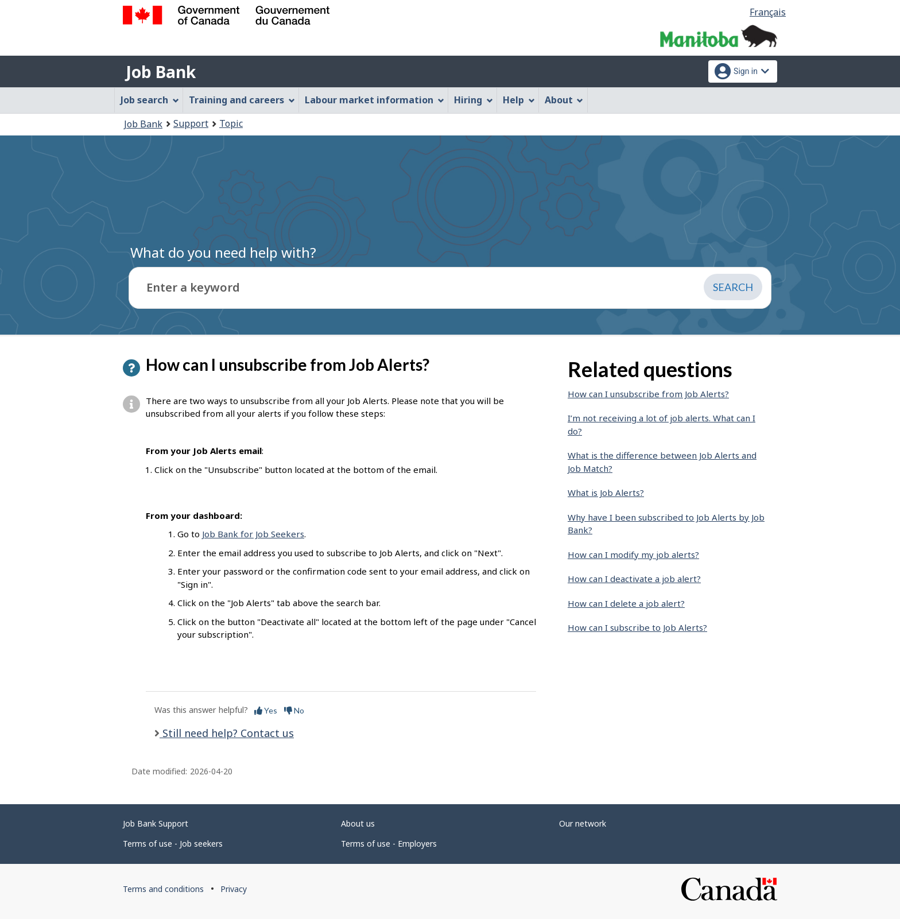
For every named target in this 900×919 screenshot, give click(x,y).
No (294, 710)
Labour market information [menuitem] (374, 100)
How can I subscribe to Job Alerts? (637, 627)
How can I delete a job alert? (626, 603)
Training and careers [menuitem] (242, 100)
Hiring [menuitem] (473, 100)
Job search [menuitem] (150, 100)
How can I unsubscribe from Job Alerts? (648, 394)
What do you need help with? (223, 252)
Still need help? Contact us (227, 733)
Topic (231, 123)
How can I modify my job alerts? (633, 554)
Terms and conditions (163, 888)
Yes (265, 710)
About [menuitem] (564, 100)
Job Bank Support (155, 823)
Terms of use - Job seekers (173, 843)
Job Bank (161, 72)
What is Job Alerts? (606, 492)
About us (358, 823)
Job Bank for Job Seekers (253, 534)
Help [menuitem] (519, 100)
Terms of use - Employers (389, 843)
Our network (582, 823)
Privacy (233, 888)
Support (190, 123)
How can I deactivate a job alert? (634, 578)
